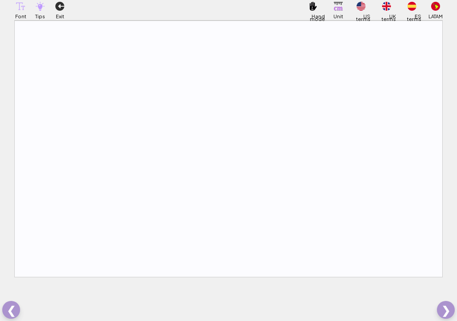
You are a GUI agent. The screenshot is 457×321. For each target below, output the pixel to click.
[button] (20, 6)
